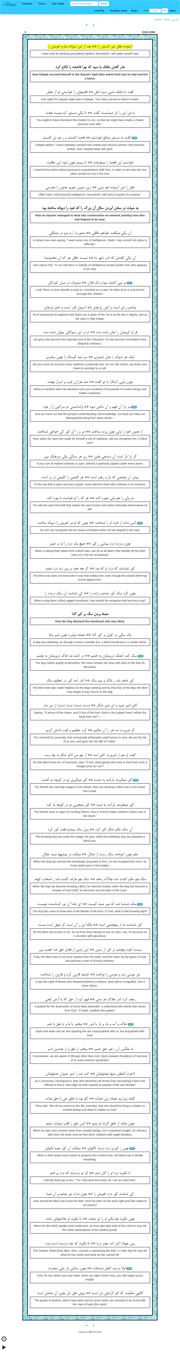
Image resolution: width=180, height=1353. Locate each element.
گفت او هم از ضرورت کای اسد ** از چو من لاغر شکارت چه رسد (90, 755)
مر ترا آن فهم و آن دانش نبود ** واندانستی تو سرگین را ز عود (86, 407)
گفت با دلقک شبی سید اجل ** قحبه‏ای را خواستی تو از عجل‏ (90, 92)
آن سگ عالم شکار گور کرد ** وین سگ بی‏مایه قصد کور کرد (90, 829)
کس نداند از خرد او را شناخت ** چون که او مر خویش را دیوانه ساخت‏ (86, 523)
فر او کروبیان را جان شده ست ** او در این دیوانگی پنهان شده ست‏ (90, 332)
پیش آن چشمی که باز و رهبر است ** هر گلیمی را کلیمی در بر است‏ (90, 477)
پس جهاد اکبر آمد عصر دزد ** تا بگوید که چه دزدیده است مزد (90, 1243)
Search (104, 4)
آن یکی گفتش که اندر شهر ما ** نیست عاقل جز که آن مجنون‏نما (90, 258)
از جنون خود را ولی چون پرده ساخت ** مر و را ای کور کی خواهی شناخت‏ (90, 432)
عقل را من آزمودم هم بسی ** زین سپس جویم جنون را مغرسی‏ (90, 187)
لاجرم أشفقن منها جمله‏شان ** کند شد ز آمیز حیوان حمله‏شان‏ (90, 1074)
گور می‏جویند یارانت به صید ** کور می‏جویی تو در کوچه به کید (90, 805)
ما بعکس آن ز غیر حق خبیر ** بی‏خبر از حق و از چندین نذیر (90, 1049)
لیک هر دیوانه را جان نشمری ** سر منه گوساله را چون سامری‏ (90, 357)
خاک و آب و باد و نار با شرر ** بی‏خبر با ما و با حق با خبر (87, 1024)
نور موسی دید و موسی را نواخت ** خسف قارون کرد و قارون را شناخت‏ (90, 974)
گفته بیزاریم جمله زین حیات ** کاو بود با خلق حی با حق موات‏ (90, 1099)
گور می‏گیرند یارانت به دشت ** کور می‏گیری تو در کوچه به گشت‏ (86, 780)
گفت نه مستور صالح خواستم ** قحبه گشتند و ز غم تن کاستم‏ (87, 138)
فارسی (175, 19)
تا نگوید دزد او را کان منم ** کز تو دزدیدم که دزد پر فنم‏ (90, 1173)
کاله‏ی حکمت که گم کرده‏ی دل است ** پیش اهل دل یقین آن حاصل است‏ (90, 1293)
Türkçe (167, 19)
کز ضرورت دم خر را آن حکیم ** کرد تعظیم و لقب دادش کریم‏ (90, 730)
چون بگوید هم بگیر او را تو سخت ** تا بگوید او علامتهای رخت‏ (90, 1219)
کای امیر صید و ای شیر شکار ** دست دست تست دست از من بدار (90, 705)
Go (164, 11)
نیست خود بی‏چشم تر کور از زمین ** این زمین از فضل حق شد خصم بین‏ (90, 950)
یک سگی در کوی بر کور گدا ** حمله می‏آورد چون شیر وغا (90, 635)
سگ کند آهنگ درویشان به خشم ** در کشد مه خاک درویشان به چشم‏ (87, 656)
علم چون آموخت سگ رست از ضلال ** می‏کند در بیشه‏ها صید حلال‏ (90, 854)
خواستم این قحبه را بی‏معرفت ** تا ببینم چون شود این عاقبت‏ (90, 162)
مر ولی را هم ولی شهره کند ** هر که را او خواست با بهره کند (90, 498)
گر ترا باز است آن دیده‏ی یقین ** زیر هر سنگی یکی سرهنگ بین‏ (90, 456)
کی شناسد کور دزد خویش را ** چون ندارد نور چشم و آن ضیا (90, 1194)
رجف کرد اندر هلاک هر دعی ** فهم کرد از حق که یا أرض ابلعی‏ (90, 999)
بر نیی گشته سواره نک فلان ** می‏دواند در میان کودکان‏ (87, 283)
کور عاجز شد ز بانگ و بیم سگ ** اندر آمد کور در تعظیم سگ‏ (90, 680)
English (158, 19)
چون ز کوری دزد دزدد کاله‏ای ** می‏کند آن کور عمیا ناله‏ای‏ (87, 1148)
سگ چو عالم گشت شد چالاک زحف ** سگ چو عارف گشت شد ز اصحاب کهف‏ (90, 879)
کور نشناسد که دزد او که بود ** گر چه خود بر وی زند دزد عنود (90, 568)
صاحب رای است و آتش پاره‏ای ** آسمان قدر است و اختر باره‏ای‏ (90, 307)
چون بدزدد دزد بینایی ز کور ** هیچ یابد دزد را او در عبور (90, 544)
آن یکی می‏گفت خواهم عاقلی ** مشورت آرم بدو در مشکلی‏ (90, 233)
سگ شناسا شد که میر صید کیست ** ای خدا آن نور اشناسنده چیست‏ (86, 904)
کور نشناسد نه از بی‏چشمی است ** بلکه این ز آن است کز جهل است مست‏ (90, 925)
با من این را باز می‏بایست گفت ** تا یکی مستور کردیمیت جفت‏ (90, 113)
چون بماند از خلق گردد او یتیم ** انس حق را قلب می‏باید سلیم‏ (90, 1123)
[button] (28, 3)
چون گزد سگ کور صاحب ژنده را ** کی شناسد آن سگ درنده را (90, 593)
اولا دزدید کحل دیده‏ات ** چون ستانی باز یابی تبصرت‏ (87, 1268)
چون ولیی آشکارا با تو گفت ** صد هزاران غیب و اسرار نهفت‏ (90, 382)
